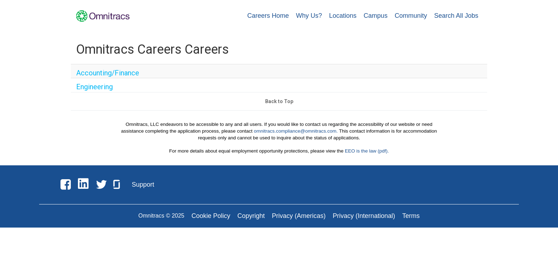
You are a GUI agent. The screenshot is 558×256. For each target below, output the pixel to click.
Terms (411, 224)
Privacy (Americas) (299, 224)
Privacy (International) (364, 224)
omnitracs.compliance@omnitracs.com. (296, 139)
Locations (343, 15)
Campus (376, 15)
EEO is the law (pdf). (367, 159)
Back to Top (279, 109)
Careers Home (268, 15)
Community (411, 15)
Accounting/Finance (98, 73)
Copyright (251, 224)
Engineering (89, 91)
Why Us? (309, 15)
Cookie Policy (210, 224)
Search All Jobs (456, 15)
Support (143, 192)
